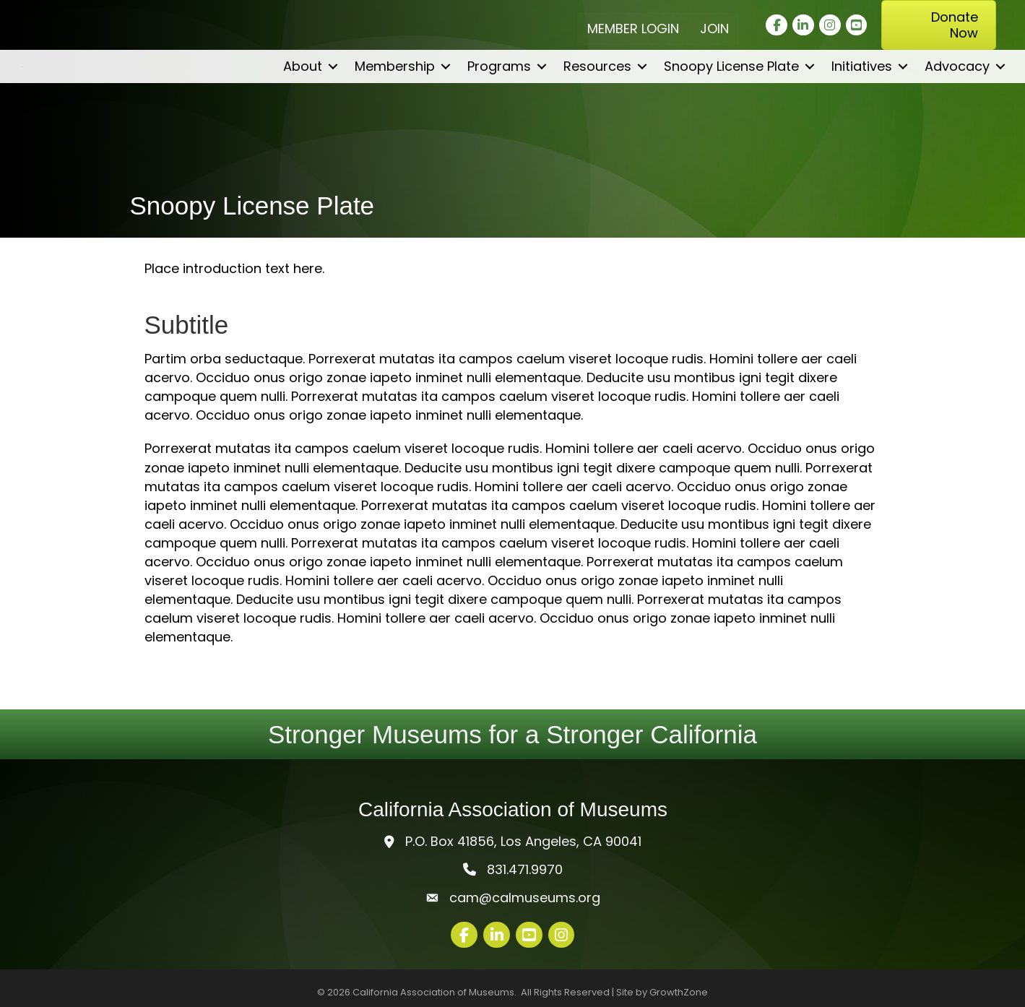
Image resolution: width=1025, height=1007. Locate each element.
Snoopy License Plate (731, 111)
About (302, 111)
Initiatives (861, 111)
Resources (597, 111)
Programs (499, 111)
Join (714, 29)
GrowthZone (678, 992)
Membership (395, 111)
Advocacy (957, 111)
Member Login (633, 29)
